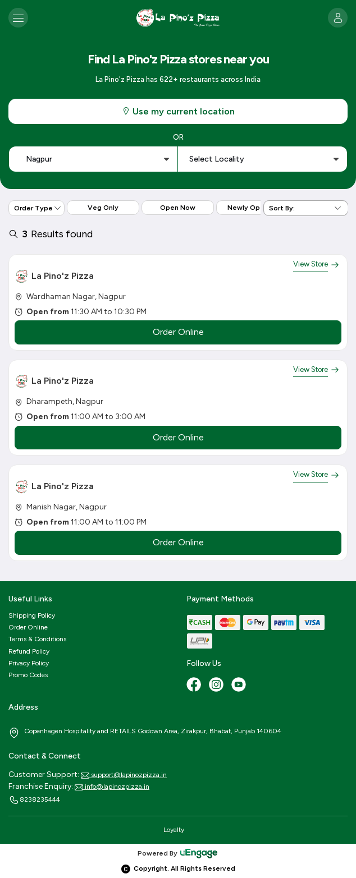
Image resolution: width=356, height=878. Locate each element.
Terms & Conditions (37, 639)
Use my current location (178, 111)
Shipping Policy (31, 615)
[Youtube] (239, 685)
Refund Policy (28, 651)
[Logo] (178, 17)
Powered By (178, 853)
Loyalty (173, 830)
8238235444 (34, 800)
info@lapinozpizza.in (112, 786)
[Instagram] (217, 685)
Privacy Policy (28, 663)
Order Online (28, 627)
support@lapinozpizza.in (124, 775)
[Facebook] (194, 685)
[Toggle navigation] (18, 17)
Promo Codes (28, 675)
